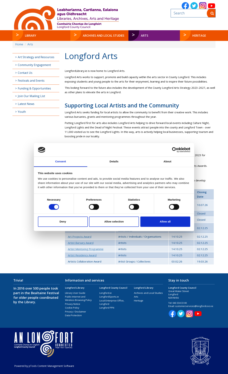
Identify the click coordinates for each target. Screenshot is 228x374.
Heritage (138, 300)
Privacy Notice (72, 304)
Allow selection (114, 221)
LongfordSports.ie (109, 296)
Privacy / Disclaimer (75, 311)
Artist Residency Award (82, 255)
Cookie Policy (72, 307)
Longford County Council (113, 287)
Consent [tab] (60, 161)
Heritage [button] (199, 36)
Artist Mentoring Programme (85, 249)
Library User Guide (75, 293)
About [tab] (167, 161)
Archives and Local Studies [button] (103, 36)
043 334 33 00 (180, 302)
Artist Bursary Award (81, 243)
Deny (62, 221)
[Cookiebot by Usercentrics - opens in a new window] (174, 149)
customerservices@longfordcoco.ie (194, 306)
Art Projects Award (79, 236)
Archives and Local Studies (148, 293)
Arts (30, 44)
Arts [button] (152, 35)
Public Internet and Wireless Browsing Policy (78, 298)
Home (19, 44)
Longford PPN (106, 307)
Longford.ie (105, 293)
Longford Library (74, 287)
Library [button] (30, 36)
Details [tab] (114, 161)
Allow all (165, 221)
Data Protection (73, 315)
